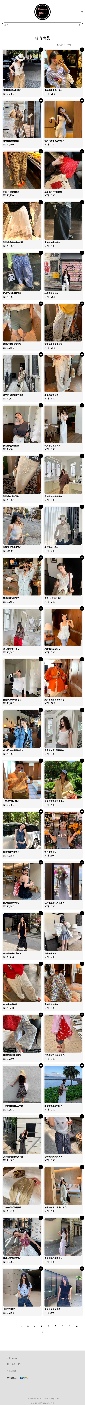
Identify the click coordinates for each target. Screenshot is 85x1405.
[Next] (42, 1332)
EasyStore (54, 1398)
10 (76, 1326)
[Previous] (7, 1326)
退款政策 (50, 1403)
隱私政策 (42, 1403)
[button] (3, 12)
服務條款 (34, 1403)
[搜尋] (79, 25)
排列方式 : (61, 44)
